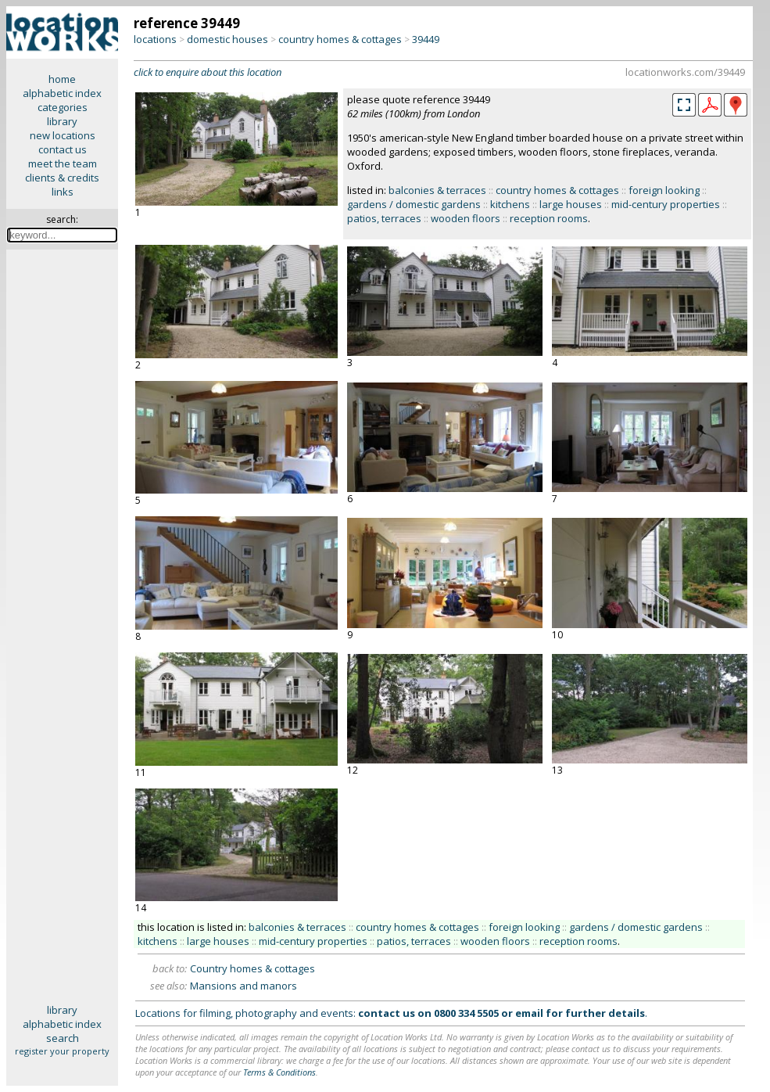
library (62, 121)
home (62, 79)
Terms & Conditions (279, 1072)
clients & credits (62, 178)
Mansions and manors (243, 986)
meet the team (62, 163)
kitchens (510, 204)
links (62, 192)
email (529, 1013)
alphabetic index (62, 93)
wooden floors (465, 218)
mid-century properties (665, 204)
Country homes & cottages (252, 968)
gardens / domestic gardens (414, 204)
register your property (62, 1051)
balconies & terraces (437, 190)
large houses (570, 204)
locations (155, 39)
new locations (62, 135)
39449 (425, 39)
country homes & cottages (340, 39)
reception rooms (549, 218)
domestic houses (227, 39)
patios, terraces (384, 218)
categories (63, 107)
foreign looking (664, 190)
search (62, 1038)
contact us (62, 149)
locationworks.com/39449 (685, 72)
